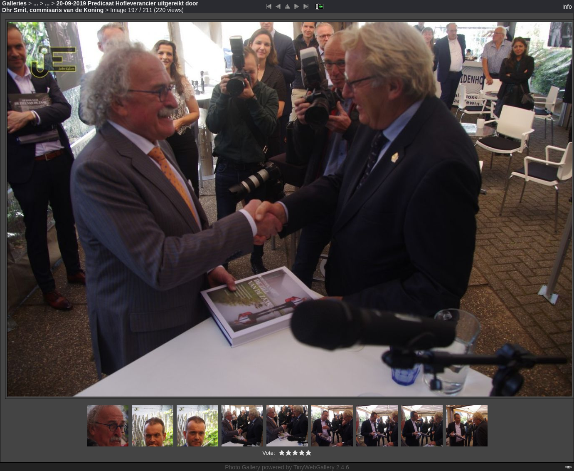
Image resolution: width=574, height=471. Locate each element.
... (35, 3)
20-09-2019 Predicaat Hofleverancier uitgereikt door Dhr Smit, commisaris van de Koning (100, 6)
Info (567, 6)
